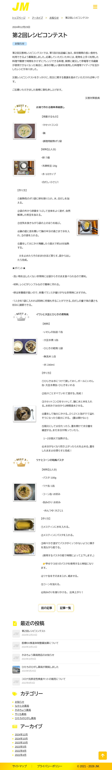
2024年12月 (21, 734)
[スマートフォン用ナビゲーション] (95, 7)
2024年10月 (21, 738)
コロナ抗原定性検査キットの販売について (44, 679)
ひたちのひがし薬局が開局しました (40, 667)
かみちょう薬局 (23, 710)
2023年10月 (21, 742)
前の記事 (46, 608)
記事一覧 (65, 608)
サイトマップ (19, 766)
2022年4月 (20, 755)
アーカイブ (37, 17)
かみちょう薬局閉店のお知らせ (38, 655)
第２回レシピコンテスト (34, 631)
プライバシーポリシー (49, 766)
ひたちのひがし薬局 (25, 718)
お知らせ (54, 17)
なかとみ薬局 (22, 706)
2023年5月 (20, 746)
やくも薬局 (20, 714)
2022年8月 (20, 750)
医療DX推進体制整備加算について (40, 643)
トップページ (18, 17)
